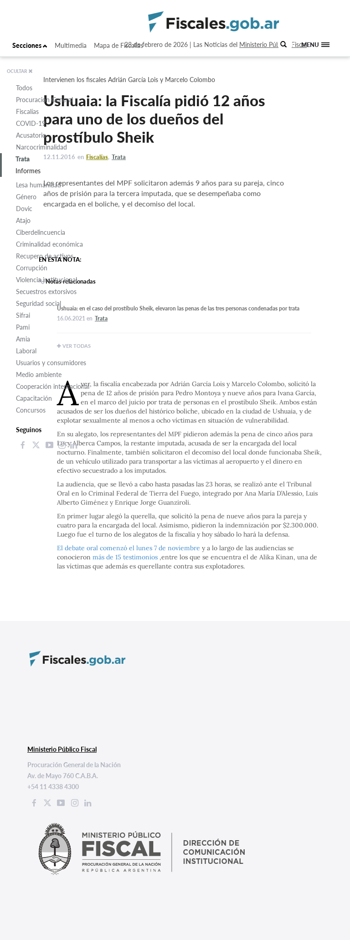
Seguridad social (38, 303)
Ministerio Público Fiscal (273, 44)
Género (26, 197)
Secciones (29, 45)
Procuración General (44, 99)
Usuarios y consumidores (51, 363)
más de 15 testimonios (126, 557)
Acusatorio (31, 135)
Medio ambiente (39, 374)
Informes (28, 171)
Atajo (23, 220)
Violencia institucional (46, 280)
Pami (23, 327)
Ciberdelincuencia (40, 232)
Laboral (26, 351)
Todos (24, 88)
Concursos (31, 410)
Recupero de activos (44, 256)
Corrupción (31, 268)
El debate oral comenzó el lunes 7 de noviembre (128, 548)
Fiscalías (27, 111)
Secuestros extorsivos (46, 291)
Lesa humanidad (38, 185)
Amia (23, 339)
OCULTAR (20, 71)
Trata (22, 159)
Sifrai (23, 315)
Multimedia (71, 45)
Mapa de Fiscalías (118, 45)
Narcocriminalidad (41, 147)
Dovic (24, 208)
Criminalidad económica (49, 244)
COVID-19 (31, 123)
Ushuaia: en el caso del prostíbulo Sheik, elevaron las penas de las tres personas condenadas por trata (178, 308)
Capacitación (34, 398)
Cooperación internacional (52, 386)
